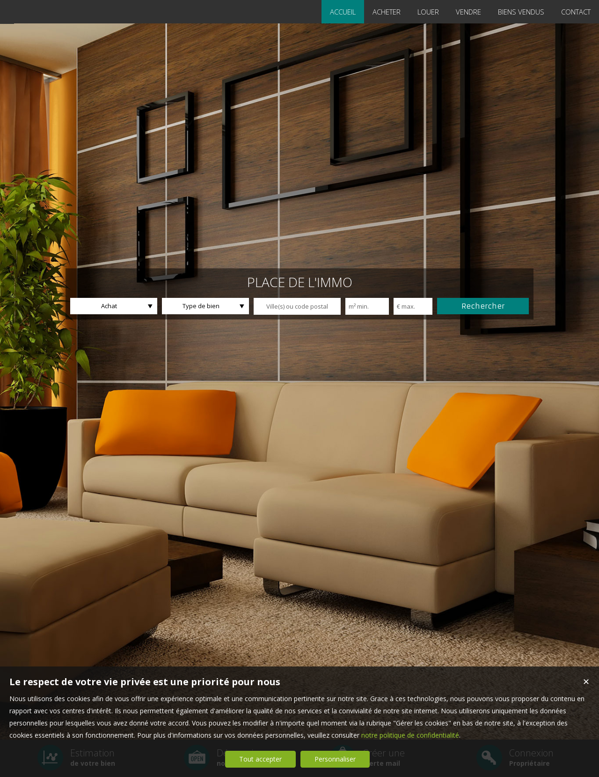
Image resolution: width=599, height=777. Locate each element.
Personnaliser (335, 759)
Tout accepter (260, 759)
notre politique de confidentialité (410, 735)
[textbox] (297, 306)
